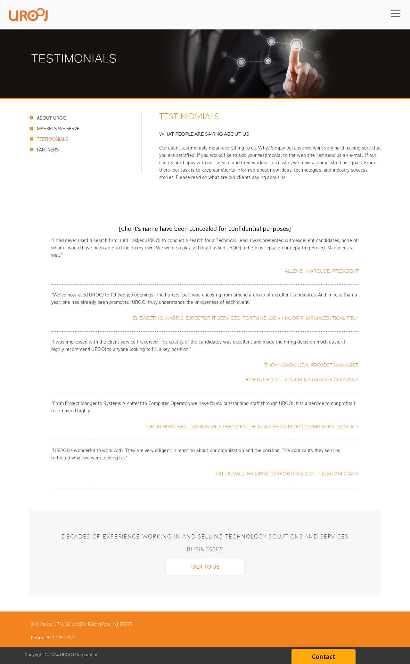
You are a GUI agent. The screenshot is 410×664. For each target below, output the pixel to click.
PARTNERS (48, 149)
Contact (323, 656)
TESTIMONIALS (52, 139)
